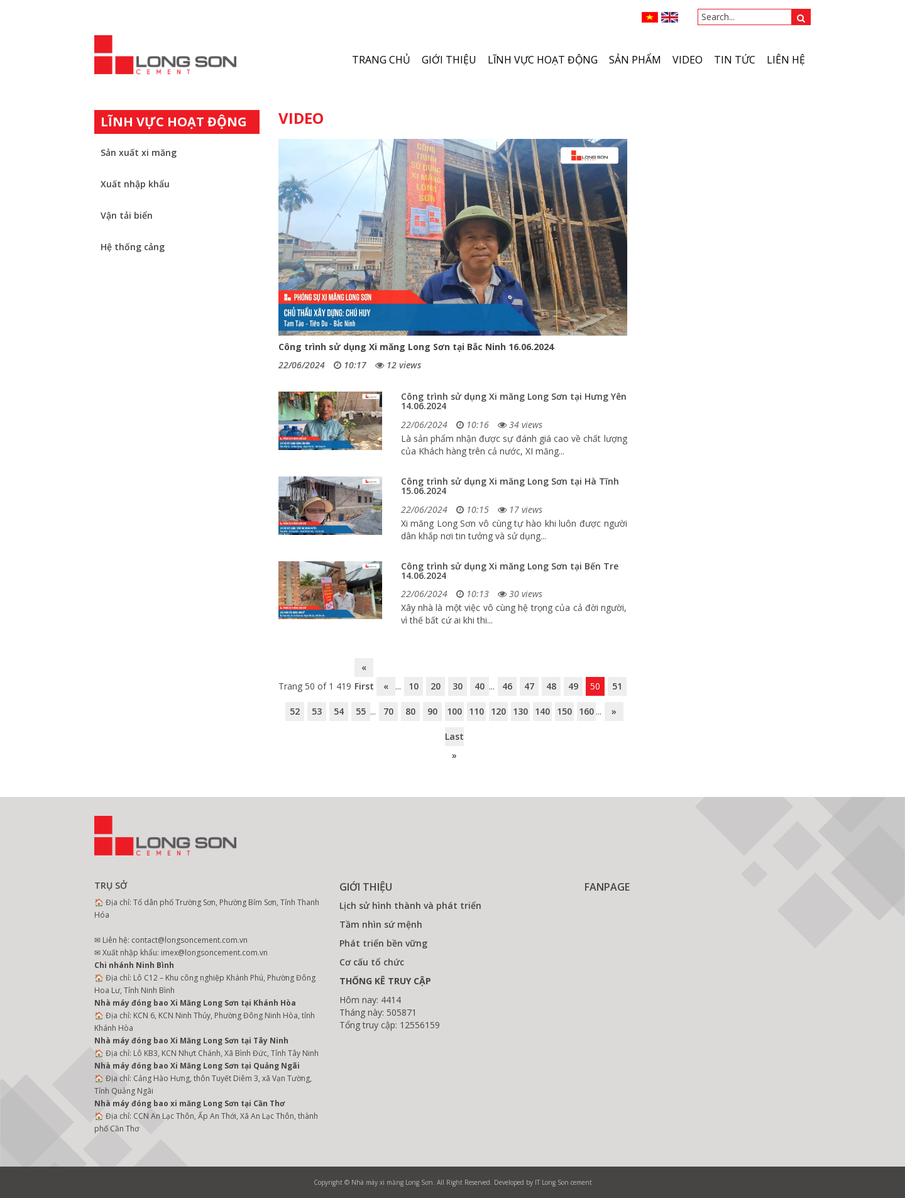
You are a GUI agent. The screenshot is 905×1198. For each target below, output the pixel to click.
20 (436, 686)
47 (529, 686)
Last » (454, 738)
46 (507, 686)
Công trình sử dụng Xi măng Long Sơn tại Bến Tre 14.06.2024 (509, 570)
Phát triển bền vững (383, 943)
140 (542, 711)
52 (295, 711)
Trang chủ (381, 60)
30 (457, 686)
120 (498, 711)
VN (650, 17)
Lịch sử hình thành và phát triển (410, 905)
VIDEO (687, 60)
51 (617, 686)
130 (520, 711)
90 (432, 711)
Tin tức (734, 60)
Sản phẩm (635, 60)
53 (317, 711)
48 (551, 686)
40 (479, 686)
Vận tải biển (127, 215)
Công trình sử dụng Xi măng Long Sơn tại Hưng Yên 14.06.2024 (514, 401)
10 (414, 686)
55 (361, 711)
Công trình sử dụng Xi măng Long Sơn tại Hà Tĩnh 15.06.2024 (510, 486)
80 (410, 711)
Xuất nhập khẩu (135, 184)
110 (476, 711)
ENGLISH (669, 17)
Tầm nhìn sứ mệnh (380, 924)
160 (586, 711)
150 (564, 711)
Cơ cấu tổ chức (371, 962)
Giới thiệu (449, 60)
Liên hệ (786, 60)
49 (573, 686)
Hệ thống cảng (133, 247)
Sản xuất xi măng (139, 152)
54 (339, 711)
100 (454, 711)
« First (363, 669)
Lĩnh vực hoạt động (543, 60)
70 (388, 711)
